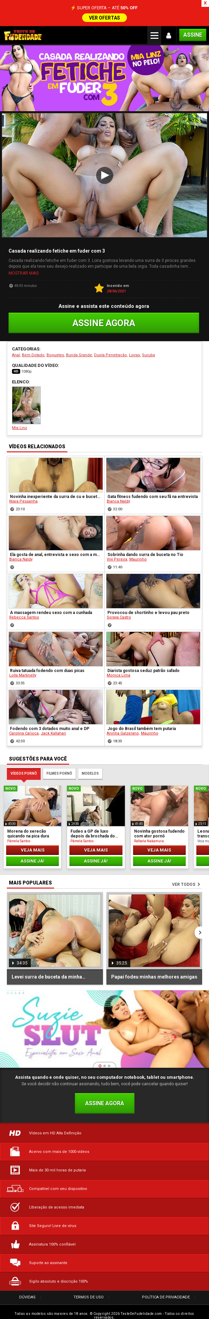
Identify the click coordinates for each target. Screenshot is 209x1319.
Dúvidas (27, 1294)
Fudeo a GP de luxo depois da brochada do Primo (92, 830)
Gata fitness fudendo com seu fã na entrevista (152, 492)
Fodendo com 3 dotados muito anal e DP (49, 724)
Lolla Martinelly (22, 671)
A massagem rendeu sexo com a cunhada (51, 608)
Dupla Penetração (110, 351)
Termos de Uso (89, 1294)
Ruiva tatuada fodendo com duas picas (47, 666)
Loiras (134, 351)
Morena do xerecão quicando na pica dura (28, 830)
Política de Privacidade (166, 1294)
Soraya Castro (119, 613)
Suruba (148, 351)
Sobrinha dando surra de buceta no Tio (145, 550)
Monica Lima (118, 671)
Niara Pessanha (23, 497)
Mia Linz (26, 405)
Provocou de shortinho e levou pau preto (148, 608)
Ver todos (183, 881)
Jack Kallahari (53, 729)
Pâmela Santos (18, 837)
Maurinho (138, 555)
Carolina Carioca (24, 729)
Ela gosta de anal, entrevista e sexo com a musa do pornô (56, 550)
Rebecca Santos (24, 613)
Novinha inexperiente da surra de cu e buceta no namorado (56, 492)
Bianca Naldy (118, 497)
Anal (16, 351)
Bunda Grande (79, 351)
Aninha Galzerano (123, 729)
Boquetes (55, 351)
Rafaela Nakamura (149, 837)
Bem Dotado (33, 351)
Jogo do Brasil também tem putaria (141, 724)
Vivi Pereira (117, 555)
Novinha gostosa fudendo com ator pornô (159, 830)
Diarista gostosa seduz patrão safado (143, 666)
